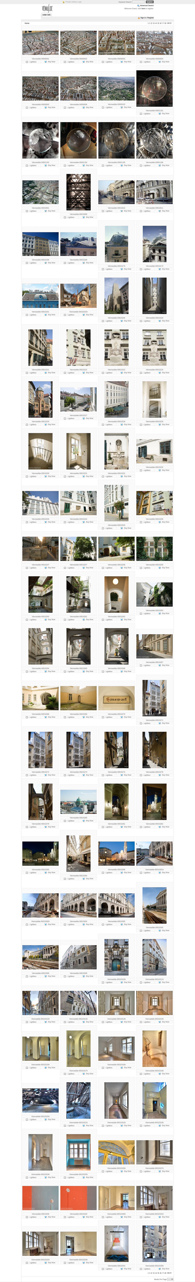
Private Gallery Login (73, 2)
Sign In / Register (147, 18)
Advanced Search (147, 6)
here (143, 9)
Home (27, 23)
